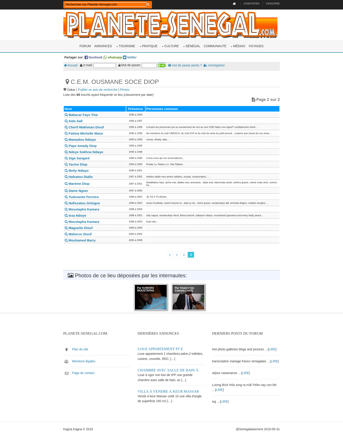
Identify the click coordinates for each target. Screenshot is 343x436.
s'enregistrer (214, 65)
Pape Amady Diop (81, 146)
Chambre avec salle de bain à (168, 370)
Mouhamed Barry (80, 240)
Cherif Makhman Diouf (84, 127)
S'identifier (252, 3)
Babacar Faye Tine (81, 115)
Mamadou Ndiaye (80, 139)
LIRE (272, 349)
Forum (85, 46)
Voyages (256, 46)
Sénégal (193, 46)
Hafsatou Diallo (79, 177)
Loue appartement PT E (160, 349)
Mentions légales (83, 361)
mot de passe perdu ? (185, 65)
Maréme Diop (77, 183)
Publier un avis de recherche (97, 89)
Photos (125, 89)
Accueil (71, 65)
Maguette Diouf (79, 228)
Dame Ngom (76, 191)
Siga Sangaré (77, 158)
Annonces (103, 46)
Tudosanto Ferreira (82, 197)
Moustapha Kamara (82, 209)
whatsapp (112, 57)
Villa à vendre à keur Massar (168, 391)
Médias (239, 46)
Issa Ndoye (75, 215)
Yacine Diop (76, 164)
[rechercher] (106, 4)
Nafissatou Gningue (82, 203)
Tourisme (127, 46)
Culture (171, 46)
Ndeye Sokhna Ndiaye (84, 152)
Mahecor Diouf (78, 234)
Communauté (215, 46)
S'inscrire (273, 3)
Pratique (150, 46)
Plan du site (80, 349)
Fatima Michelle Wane (84, 133)
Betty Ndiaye (77, 170)
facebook (94, 57)
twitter (130, 57)
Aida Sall (74, 121)
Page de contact (83, 373)
